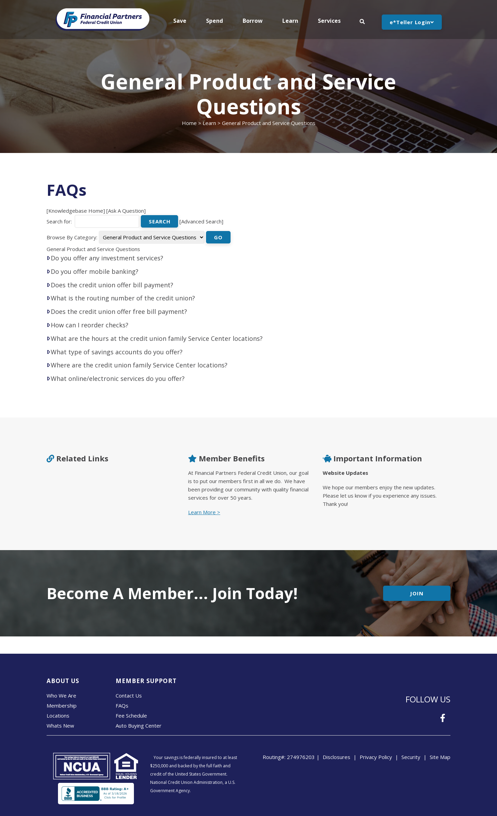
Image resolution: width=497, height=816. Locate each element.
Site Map (440, 756)
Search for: (59, 221)
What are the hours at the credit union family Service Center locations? (157, 338)
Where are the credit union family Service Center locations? (139, 365)
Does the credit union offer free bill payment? (119, 311)
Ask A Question (126, 210)
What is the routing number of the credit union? (123, 298)
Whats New (60, 725)
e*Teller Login (412, 22)
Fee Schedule (131, 715)
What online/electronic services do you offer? (118, 378)
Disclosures (336, 756)
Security (410, 756)
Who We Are (61, 695)
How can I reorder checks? (89, 325)
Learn (209, 122)
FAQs (122, 705)
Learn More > (204, 512)
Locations (58, 715)
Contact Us (129, 695)
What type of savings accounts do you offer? (117, 352)
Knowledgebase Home (75, 210)
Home (189, 122)
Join (416, 593)
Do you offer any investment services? (107, 258)
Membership (62, 705)
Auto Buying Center (139, 725)
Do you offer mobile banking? (94, 271)
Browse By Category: (72, 237)
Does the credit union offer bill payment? (112, 285)
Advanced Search (201, 221)
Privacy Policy (376, 756)
